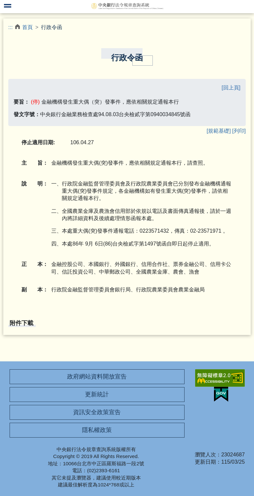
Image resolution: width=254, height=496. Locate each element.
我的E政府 (221, 394)
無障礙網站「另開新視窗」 (220, 378)
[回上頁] (231, 87)
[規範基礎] (219, 131)
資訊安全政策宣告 (97, 412)
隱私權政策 (97, 430)
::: (10, 27)
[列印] (239, 131)
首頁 (27, 27)
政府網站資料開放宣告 (97, 376)
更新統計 (97, 394)
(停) (35, 102)
